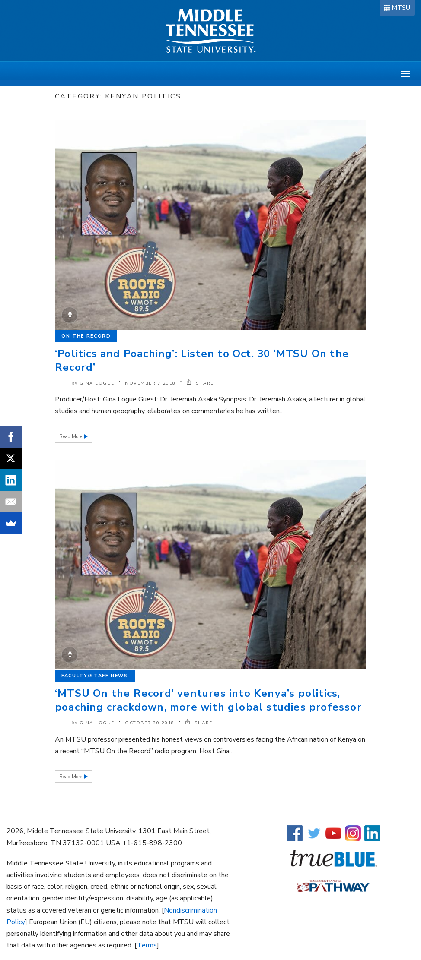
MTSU (401, 7)
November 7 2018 (150, 383)
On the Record (86, 336)
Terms (147, 945)
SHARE (200, 383)
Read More (71, 436)
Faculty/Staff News (94, 676)
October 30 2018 (150, 723)
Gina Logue (97, 383)
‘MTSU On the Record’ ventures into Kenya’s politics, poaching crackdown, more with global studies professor (208, 700)
